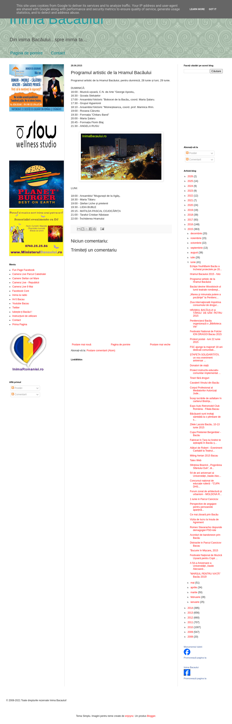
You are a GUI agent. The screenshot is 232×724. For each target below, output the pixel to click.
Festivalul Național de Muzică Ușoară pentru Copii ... (206, 557)
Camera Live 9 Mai (22, 286)
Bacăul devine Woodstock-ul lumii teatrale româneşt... (205, 288)
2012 (191, 617)
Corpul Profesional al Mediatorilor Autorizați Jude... (203, 390)
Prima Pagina (19, 324)
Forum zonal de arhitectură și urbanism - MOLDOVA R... (206, 493)
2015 (191, 229)
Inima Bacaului (191, 667)
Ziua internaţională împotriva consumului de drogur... (205, 304)
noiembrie (196, 238)
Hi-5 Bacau (18, 299)
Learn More (197, 9)
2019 (191, 210)
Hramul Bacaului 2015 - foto (205, 274)
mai (193, 582)
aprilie (194, 587)
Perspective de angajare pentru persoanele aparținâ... (203, 506)
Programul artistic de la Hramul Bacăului (202, 280)
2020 (191, 205)
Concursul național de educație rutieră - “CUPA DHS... (204, 483)
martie (194, 592)
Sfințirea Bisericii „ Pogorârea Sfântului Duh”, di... (206, 466)
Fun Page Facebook (23, 270)
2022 (191, 195)
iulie (193, 257)
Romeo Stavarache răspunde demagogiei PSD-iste (206, 529)
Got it (212, 9)
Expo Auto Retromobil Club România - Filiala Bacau (204, 407)
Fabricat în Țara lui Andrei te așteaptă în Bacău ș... (205, 441)
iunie (193, 262)
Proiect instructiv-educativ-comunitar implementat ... (205, 372)
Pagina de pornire (26, 53)
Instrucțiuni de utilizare (24, 316)
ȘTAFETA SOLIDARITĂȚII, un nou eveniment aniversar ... (204, 357)
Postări (16, 388)
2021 (191, 200)
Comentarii (18, 394)
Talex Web (195, 460)
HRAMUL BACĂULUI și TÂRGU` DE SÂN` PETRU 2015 (206, 313)
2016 (191, 224)
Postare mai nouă (81, 344)
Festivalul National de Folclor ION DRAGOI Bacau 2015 (206, 333)
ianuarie (195, 602)
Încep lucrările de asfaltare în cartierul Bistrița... (206, 400)
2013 (191, 612)
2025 (191, 181)
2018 (191, 214)
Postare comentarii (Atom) (101, 350)
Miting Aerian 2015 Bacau (204, 455)
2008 (191, 636)
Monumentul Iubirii (193, 647)
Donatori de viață (199, 365)
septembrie (197, 247)
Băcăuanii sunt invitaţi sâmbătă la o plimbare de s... (205, 416)
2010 (191, 627)
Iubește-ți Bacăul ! (22, 311)
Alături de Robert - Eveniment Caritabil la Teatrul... (206, 449)
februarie (196, 597)
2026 (191, 176)
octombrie (196, 242)
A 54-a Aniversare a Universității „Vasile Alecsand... (202, 566)
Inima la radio (19, 295)
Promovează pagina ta (195, 657)
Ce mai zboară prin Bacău (204, 514)
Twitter (16, 307)
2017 (191, 219)
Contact (58, 53)
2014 (191, 608)
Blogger (151, 716)
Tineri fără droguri (199, 378)
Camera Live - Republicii (25, 282)
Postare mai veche (160, 344)
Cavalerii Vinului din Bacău (204, 382)
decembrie (197, 233)
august (195, 252)
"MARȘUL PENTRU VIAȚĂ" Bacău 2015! (205, 575)
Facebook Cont (20, 291)
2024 (191, 186)
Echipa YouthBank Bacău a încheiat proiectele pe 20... (206, 268)
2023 (191, 190)
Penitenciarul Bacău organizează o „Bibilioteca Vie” (205, 323)
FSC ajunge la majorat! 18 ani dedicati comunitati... (206, 348)
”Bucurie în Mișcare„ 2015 (204, 550)
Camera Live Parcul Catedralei (29, 274)
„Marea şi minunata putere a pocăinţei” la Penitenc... (205, 296)
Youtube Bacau (20, 303)
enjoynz (129, 716)
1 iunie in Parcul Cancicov (204, 499)
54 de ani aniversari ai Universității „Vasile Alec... (205, 474)
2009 (191, 632)
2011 (191, 622)
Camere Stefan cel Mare (25, 278)
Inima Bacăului (56, 19)
